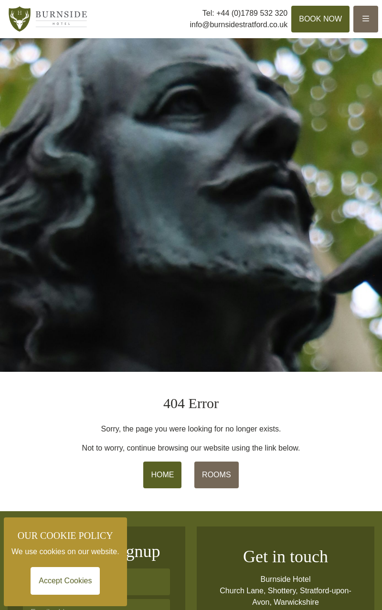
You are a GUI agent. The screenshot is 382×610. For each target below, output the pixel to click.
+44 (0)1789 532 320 (251, 13)
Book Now (320, 19)
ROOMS (216, 475)
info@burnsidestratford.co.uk (238, 25)
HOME (162, 475)
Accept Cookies (65, 581)
